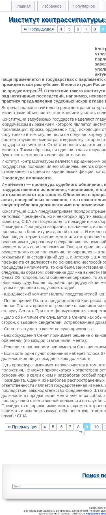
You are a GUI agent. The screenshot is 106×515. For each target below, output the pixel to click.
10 (96, 427)
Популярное (84, 6)
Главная (23, 6)
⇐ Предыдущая (38, 29)
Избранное (52, 6)
